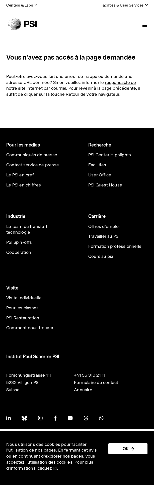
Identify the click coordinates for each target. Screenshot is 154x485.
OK (126, 448)
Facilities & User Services (122, 5)
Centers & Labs (19, 5)
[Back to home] (21, 24)
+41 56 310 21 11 (89, 375)
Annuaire (83, 389)
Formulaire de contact (96, 382)
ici (55, 468)
